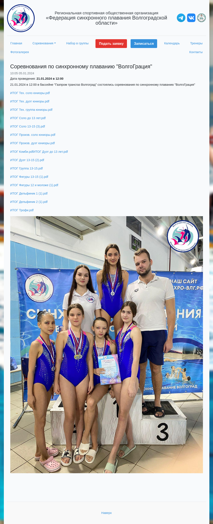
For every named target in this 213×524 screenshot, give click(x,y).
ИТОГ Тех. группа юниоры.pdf (31, 109)
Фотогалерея (19, 52)
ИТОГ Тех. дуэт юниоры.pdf (29, 101)
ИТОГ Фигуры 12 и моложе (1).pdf (34, 185)
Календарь (172, 43)
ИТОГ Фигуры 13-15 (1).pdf (29, 176)
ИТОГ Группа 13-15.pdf (26, 168)
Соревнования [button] (43, 43)
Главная (16, 43)
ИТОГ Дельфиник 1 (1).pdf (29, 193)
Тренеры (196, 43)
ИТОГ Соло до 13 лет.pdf (28, 118)
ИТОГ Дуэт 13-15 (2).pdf (27, 160)
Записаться (144, 43)
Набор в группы (77, 43)
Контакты (196, 52)
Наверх (106, 513)
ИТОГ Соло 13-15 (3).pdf (27, 126)
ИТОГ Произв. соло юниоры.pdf (32, 134)
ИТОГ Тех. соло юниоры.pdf (30, 93)
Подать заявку (111, 43)
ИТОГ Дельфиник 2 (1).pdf (29, 202)
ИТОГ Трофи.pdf (22, 210)
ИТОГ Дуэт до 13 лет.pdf (50, 151)
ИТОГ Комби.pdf (21, 151)
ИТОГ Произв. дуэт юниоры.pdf (32, 143)
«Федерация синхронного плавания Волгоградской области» (106, 18)
